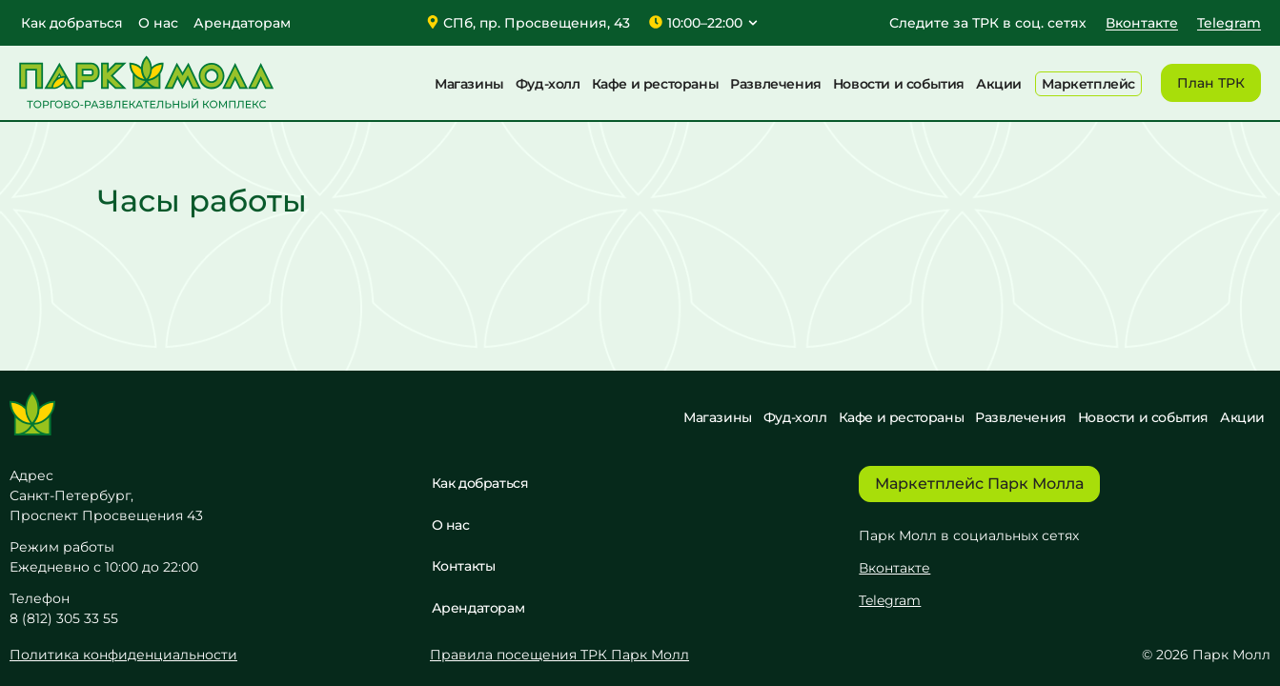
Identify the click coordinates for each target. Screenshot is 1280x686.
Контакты (464, 566)
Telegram (890, 599)
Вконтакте (894, 566)
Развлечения (776, 83)
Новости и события (899, 83)
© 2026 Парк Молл (1206, 654)
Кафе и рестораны (656, 83)
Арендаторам (242, 22)
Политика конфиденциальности (123, 654)
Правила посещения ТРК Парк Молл (559, 654)
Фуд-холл (548, 83)
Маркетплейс (1088, 83)
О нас (158, 22)
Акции (999, 83)
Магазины (469, 83)
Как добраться (72, 22)
